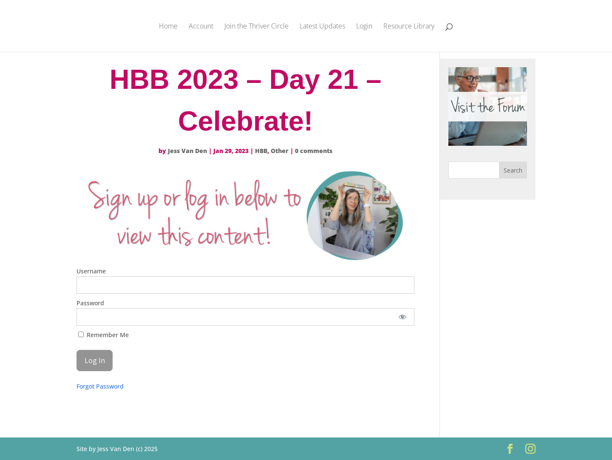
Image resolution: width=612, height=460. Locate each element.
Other (280, 151)
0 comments (313, 151)
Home (168, 27)
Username (91, 271)
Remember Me (103, 335)
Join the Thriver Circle (256, 27)
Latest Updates (322, 27)
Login (364, 27)
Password (90, 303)
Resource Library (408, 27)
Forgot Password (100, 386)
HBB (261, 151)
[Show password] (402, 317)
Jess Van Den (187, 151)
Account (201, 27)
